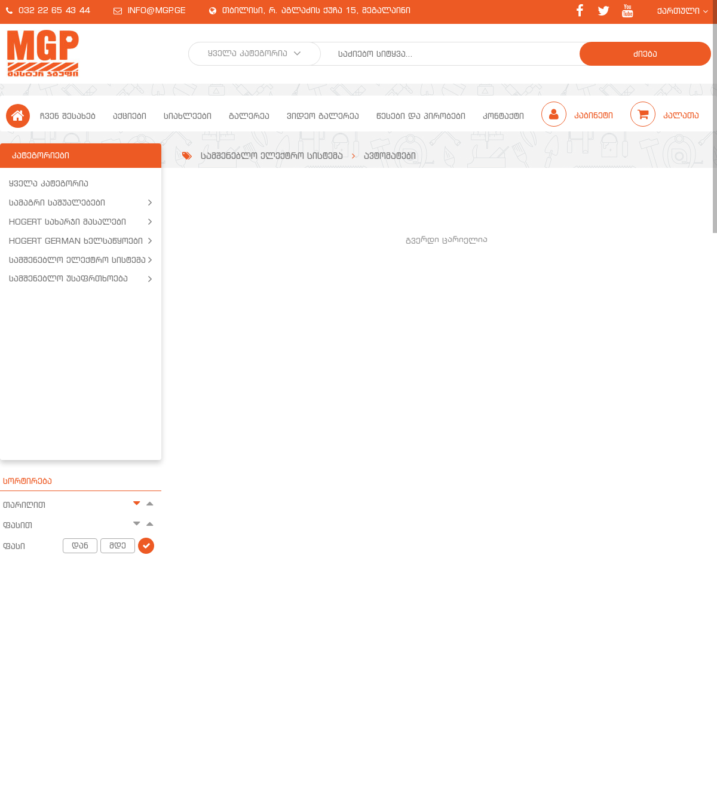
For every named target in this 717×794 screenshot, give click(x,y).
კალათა (664, 115)
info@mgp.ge (156, 10)
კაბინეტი (578, 115)
